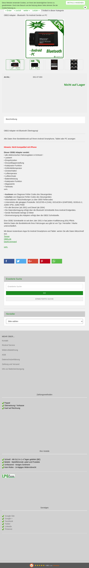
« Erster (8, 10)
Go (44, 293)
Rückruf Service (8, 345)
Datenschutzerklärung (11, 359)
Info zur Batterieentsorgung (13, 369)
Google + (8, 519)
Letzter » (35, 10)
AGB (4, 355)
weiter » (27, 10)
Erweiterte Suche (44, 299)
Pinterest (8, 529)
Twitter (7, 524)
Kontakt (5, 341)
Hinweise (56, 565)
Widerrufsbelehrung (10, 350)
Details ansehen (75, 3)
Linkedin (8, 526)
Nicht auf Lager (74, 84)
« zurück (17, 10)
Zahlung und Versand (10, 364)
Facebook (8, 521)
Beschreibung (11, 119)
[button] (9, 261)
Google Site (9, 516)
